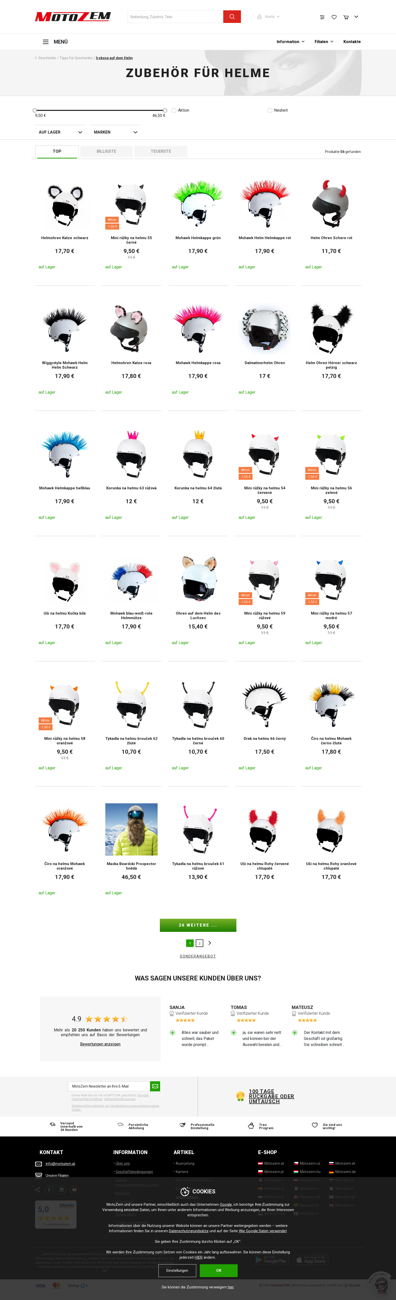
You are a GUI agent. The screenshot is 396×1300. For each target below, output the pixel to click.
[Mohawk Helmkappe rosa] (198, 348)
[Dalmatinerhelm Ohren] (265, 348)
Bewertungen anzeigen (100, 1044)
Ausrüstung (185, 1163)
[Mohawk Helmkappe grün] (198, 223)
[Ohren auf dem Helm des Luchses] (198, 598)
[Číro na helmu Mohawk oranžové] (65, 849)
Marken (102, 132)
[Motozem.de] (342, 1171)
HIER (199, 1257)
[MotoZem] (73, 16)
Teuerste (161, 151)
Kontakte (352, 41)
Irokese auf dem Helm (114, 58)
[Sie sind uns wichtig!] (328, 1126)
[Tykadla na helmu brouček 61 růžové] (198, 849)
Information (288, 41)
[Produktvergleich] (322, 17)
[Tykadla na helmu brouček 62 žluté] (131, 724)
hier (231, 1287)
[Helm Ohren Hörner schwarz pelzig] (331, 348)
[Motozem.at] (271, 1163)
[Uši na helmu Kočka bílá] (65, 598)
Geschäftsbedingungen (134, 1172)
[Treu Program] (263, 1126)
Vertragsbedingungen (120, 1099)
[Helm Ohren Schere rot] (331, 223)
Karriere (182, 1172)
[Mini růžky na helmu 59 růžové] (265, 598)
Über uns (123, 1163)
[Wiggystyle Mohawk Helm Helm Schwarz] (65, 348)
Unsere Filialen (57, 1176)
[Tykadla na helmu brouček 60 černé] (198, 724)
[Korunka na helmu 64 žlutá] (198, 473)
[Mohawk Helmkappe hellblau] (65, 473)
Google (226, 1204)
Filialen (321, 41)
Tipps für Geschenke (76, 58)
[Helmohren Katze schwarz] (65, 223)
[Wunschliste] (334, 17)
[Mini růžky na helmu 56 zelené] (331, 473)
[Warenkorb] (348, 17)
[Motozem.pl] (271, 1171)
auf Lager (49, 132)
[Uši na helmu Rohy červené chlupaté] (265, 849)
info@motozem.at (60, 1164)
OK (218, 1270)
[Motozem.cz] (307, 1163)
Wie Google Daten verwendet (263, 1231)
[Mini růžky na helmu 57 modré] (331, 598)
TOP (57, 151)
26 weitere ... (198, 925)
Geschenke (47, 58)
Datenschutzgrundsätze (189, 1231)
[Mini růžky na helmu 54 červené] (265, 473)
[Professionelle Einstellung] (198, 1126)
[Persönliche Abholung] (133, 1126)
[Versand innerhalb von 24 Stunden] (67, 1126)
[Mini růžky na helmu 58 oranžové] (65, 724)
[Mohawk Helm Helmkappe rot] (265, 223)
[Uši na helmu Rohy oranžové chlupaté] (331, 849)
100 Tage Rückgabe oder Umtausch (271, 1096)
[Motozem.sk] (342, 1163)
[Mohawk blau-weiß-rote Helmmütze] (131, 598)
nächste (208, 943)
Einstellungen (177, 1270)
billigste (106, 151)
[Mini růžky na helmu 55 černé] (131, 223)
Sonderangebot (198, 956)
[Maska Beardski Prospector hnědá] (131, 849)
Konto (270, 17)
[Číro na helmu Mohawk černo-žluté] (331, 724)
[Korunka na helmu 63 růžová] (131, 473)
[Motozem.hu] (307, 1171)
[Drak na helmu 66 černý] (265, 724)
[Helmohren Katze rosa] (131, 348)
